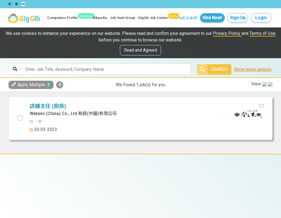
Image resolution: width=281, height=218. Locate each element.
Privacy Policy (227, 33)
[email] (163, 106)
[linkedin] (144, 106)
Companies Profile (62, 18)
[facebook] (134, 106)
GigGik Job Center (153, 18)
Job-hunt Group (122, 18)
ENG (23, 4)
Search (212, 69)
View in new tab (253, 105)
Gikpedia (99, 18)
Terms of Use (262, 33)
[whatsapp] (153, 106)
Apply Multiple (28, 84)
